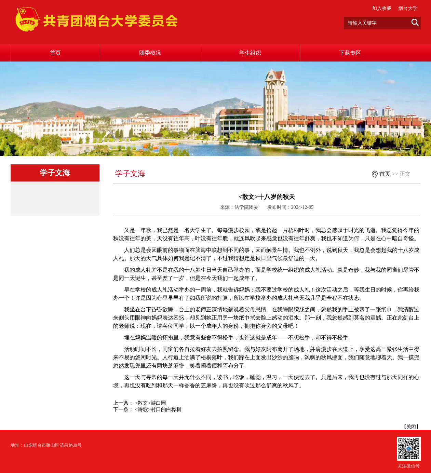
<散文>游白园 (150, 403)
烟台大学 (407, 8)
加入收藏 (381, 8)
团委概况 (150, 53)
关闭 (411, 426)
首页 (55, 53)
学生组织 (250, 53)
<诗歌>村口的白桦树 (158, 409)
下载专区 (350, 53)
